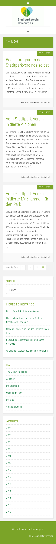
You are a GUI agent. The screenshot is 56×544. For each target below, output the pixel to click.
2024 (8, 435)
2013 (8, 511)
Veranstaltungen (14, 406)
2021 (8, 455)
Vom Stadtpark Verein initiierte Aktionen (25, 121)
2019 (8, 469)
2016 (8, 490)
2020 (8, 462)
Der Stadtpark (45, 102)
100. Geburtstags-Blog (16, 371)
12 (43, 267)
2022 (8, 448)
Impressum (34, 536)
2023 (8, 441)
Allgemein (10, 378)
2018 (8, 476)
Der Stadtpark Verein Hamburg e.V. (28, 16)
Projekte (10, 399)
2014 (8, 504)
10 (30, 267)
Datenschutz (47, 536)
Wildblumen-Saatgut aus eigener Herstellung (27, 350)
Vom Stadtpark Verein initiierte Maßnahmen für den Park (27, 199)
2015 (8, 497)
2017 (8, 483)
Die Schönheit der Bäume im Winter (22, 311)
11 (37, 267)
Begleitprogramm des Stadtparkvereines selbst (27, 62)
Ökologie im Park (14, 392)
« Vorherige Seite (11, 267)
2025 (8, 428)
